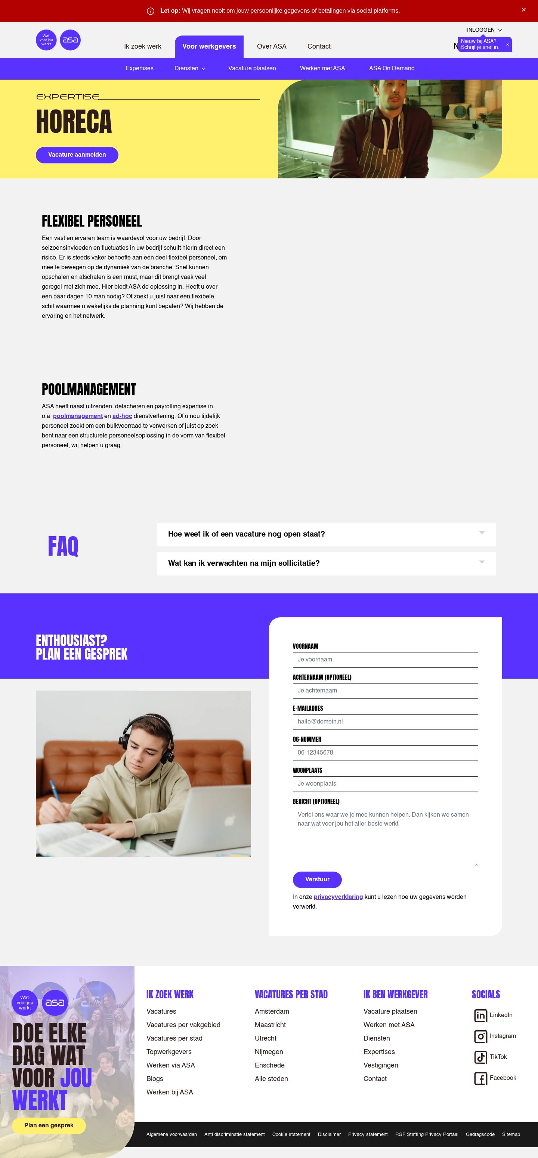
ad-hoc (122, 417)
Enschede (270, 1065)
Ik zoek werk (142, 46)
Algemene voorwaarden (171, 1134)
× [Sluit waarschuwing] (524, 9)
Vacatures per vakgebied (183, 1025)
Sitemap (511, 1134)
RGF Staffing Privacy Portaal (426, 1134)
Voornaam (306, 646)
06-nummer (308, 739)
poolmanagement (78, 417)
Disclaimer (329, 1134)
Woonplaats (308, 770)
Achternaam (322, 677)
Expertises (140, 69)
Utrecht (265, 1038)
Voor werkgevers (209, 46)
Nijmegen (269, 1052)
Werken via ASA (170, 1065)
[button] (326, 534)
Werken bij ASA (169, 1092)
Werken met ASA (322, 69)
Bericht (316, 801)
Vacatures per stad (174, 1038)
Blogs (154, 1079)
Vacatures (161, 1011)
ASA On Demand (392, 69)
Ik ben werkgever (396, 994)
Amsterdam (272, 1011)
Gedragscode (480, 1134)
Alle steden (271, 1079)
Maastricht (270, 1025)
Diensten (377, 1038)
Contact (319, 46)
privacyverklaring (338, 897)
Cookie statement (291, 1134)
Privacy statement (368, 1134)
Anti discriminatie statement (234, 1134)
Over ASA (272, 46)
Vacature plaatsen (252, 69)
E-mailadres (308, 708)
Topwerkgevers (169, 1052)
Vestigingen (381, 1065)
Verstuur (317, 880)
